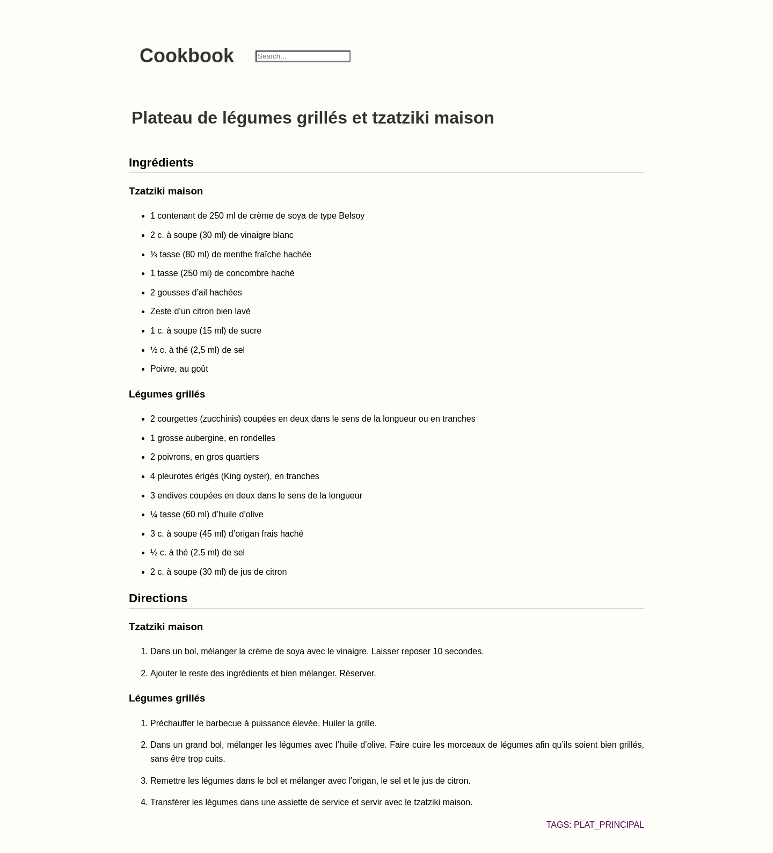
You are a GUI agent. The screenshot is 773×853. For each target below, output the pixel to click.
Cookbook (187, 56)
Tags (557, 824)
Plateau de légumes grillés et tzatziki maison (313, 117)
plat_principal (609, 824)
